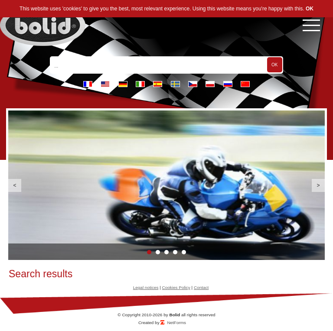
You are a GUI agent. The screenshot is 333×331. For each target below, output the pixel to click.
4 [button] (175, 252)
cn (245, 84)
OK (309, 9)
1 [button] (149, 252)
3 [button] (166, 252)
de (123, 84)
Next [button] (318, 185)
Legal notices (146, 287)
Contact (201, 287)
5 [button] (184, 252)
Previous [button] (14, 185)
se (175, 84)
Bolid (174, 314)
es (157, 84)
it (140, 84)
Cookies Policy (176, 287)
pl (210, 84)
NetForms (176, 322)
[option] (166, 185)
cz (192, 84)
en (105, 84)
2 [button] (158, 252)
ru (227, 84)
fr (87, 84)
